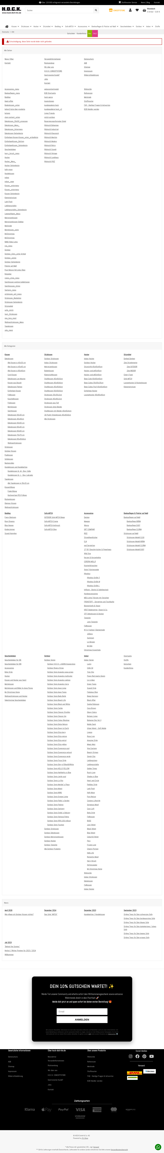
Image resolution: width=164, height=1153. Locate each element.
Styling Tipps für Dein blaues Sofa (136, 922)
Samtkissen (12, 410)
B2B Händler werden (94, 1081)
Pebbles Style (92, 784)
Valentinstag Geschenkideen (15, 700)
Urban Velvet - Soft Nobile (96, 728)
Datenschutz (112, 1034)
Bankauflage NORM (134, 521)
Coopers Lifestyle (93, 800)
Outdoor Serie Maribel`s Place (58, 784)
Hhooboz (87, 573)
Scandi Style (91, 688)
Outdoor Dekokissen (51, 832)
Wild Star (87, 553)
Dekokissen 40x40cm (16, 419)
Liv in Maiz (91, 680)
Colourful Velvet (93, 836)
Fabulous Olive (92, 692)
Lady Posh (91, 788)
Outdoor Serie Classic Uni (56, 716)
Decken (86, 517)
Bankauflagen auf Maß (132, 517)
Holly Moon (91, 792)
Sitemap (11, 1066)
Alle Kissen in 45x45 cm (17, 366)
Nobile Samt (91, 724)
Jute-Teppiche (92, 621)
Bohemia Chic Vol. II (94, 720)
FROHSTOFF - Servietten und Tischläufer (99, 601)
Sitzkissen (9, 447)
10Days (90, 634)
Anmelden (82, 1019)
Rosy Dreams (10, 521)
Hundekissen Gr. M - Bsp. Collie (19, 471)
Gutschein (127, 664)
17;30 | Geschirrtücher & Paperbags (97, 549)
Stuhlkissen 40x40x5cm (53, 378)
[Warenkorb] (151, 10)
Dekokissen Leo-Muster (16, 378)
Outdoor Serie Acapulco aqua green (60, 672)
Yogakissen (9, 479)
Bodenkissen (49, 370)
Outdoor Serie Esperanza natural (59, 752)
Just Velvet (91, 824)
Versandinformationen (56, 1060)
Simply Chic (91, 756)
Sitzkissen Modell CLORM (136, 545)
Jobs (49, 1084)
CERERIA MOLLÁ (90, 561)
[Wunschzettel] (137, 10)
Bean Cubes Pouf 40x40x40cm (95, 386)
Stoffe (126, 660)
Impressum (12, 1071)
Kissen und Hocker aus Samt (15, 680)
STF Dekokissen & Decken (94, 613)
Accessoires (9, 668)
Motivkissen (12, 406)
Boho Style (9, 672)
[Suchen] (59, 10)
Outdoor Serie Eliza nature (57, 736)
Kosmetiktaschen (90, 565)
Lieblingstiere (92, 760)
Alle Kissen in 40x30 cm (17, 362)
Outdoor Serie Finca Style (56, 760)
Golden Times (92, 768)
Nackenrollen (9, 463)
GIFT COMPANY (89, 529)
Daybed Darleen (129, 358)
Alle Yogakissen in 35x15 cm (18, 483)
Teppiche (87, 617)
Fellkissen (11, 394)
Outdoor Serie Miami (54, 788)
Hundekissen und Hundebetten (16, 467)
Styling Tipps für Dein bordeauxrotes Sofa (139, 918)
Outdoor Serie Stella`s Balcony (58, 812)
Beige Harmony (92, 696)
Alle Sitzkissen (49, 419)
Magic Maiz (91, 744)
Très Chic (90, 672)
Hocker (7, 676)
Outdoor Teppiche (50, 844)
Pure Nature (91, 796)
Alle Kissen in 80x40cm (16, 370)
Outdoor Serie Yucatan (55, 824)
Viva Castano (92, 748)
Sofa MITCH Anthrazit (52, 525)
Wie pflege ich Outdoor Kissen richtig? (19, 914)
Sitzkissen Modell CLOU (135, 537)
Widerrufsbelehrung (15, 1076)
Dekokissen (9, 358)
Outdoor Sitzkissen (51, 358)
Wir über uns (52, 1070)
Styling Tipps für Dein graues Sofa (136, 937)
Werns (86, 525)
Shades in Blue (92, 776)
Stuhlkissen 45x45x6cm (53, 386)
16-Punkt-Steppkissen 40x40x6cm (57, 415)
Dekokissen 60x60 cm (16, 431)
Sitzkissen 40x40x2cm (53, 398)
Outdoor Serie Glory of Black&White (60, 764)
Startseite (128, 656)
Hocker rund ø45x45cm (93, 370)
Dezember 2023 (90, 910)
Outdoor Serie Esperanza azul (58, 748)
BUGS (89, 820)
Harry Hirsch (91, 861)
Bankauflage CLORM (134, 529)
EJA (85, 541)
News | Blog (145, 2)
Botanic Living (92, 716)
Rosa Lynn (91, 736)
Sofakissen (9, 459)
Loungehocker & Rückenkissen (135, 382)
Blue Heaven (9, 525)
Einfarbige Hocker (90, 390)
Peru (88, 840)
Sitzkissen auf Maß (131, 533)
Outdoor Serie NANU (54, 792)
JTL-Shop (85, 1138)
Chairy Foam (128, 374)
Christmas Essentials (92, 650)
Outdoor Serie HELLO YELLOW (58, 768)
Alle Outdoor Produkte (52, 848)
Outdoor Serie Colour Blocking (58, 720)
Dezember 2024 (50, 910)
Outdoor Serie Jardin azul (56, 776)
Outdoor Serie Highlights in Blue (59, 772)
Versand (96, 1147)
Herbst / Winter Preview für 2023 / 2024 (20, 950)
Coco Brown (91, 708)
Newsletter (52, 1056)
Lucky (89, 664)
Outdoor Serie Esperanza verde (58, 756)
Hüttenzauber (92, 865)
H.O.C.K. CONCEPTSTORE (57, 1075)
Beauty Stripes (92, 752)
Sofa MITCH (128, 378)
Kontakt (157, 2)
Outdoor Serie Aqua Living (56, 688)
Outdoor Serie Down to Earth (58, 728)
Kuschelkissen (13, 398)
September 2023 (130, 910)
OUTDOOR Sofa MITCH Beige (54, 517)
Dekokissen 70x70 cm (16, 435)
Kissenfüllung (10, 487)
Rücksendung (53, 1065)
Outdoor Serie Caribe (55, 708)
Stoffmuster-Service (128, 2)
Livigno (89, 732)
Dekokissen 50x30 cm (16, 415)
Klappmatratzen (130, 386)
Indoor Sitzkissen (50, 362)
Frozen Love (91, 844)
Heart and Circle (93, 780)
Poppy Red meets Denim (96, 676)
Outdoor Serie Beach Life (56, 700)
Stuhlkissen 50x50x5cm (53, 390)
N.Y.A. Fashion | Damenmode (94, 629)
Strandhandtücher (90, 537)
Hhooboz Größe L (93, 585)
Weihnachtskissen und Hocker (16, 696)
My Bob (89, 646)
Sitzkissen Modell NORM (136, 541)
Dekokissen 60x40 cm (16, 427)
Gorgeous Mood (93, 804)
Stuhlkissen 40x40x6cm (53, 382)
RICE (85, 533)
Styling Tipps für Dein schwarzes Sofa (138, 914)
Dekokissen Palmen (15, 386)
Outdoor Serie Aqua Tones (57, 692)
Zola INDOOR (131, 370)
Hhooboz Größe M (93, 581)
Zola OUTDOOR (132, 366)
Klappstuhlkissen (50, 374)
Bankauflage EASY (133, 525)
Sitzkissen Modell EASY (135, 549)
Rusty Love (91, 772)
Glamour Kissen (10, 503)
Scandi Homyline (11, 533)
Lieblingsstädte (93, 764)
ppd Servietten (89, 545)
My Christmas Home (12, 692)
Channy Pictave (92, 848)
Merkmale (90, 1066)
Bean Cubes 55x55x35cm (93, 382)
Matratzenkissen (50, 366)
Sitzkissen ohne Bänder (53, 406)
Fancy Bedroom (10, 517)
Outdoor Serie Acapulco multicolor (59, 676)
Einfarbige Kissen (14, 390)
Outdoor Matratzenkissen (53, 836)
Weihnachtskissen (15, 443)
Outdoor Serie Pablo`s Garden (58, 800)
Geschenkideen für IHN (13, 664)
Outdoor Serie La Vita (55, 780)
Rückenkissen (10, 499)
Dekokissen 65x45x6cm (17, 439)
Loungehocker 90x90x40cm (94, 394)
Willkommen (9, 954)
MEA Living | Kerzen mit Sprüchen (96, 597)
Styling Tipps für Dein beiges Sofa (136, 933)
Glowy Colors (92, 712)
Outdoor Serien (49, 660)
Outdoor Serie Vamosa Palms (58, 816)
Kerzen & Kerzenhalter (92, 557)
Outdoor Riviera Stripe (55, 668)
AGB (90, 1034)
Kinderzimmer (10, 529)
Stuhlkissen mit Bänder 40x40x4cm (57, 410)
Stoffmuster (92, 1071)
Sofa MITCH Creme (51, 521)
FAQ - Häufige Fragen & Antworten (100, 1076)
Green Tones (91, 684)
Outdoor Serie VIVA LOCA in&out (59, 820)
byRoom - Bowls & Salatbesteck (96, 589)
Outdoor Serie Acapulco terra (58, 684)
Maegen (87, 521)
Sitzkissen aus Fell (51, 402)
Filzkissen (11, 402)
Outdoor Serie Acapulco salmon (58, 680)
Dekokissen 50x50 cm (16, 423)
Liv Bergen (91, 642)
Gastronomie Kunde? (55, 1080)
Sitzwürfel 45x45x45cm (93, 366)
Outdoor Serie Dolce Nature (57, 724)
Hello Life (90, 853)
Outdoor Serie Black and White (58, 704)
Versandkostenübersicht (119, 1149)
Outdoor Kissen (10, 451)
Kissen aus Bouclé (14, 382)
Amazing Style (92, 740)
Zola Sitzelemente (130, 362)
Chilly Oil (90, 668)
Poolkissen (9, 455)
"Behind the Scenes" (12, 946)
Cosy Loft (90, 808)
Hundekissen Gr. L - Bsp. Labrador (20, 475)
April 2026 (8, 910)
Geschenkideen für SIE (13, 660)
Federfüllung (12, 491)
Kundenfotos (128, 668)
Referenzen (91, 1061)
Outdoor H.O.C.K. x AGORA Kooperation (61, 664)
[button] (117, 10)
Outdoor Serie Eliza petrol (56, 740)
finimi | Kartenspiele (91, 569)
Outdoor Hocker (90, 362)
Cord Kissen (12, 374)
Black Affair (91, 700)
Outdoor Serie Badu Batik (56, 696)
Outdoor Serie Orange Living (57, 796)
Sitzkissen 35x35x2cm (53, 394)
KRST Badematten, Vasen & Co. (96, 609)
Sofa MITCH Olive (50, 529)
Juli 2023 (8, 942)
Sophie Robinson (93, 704)
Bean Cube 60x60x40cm (93, 378)
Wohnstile (88, 873)
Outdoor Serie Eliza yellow (57, 744)
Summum (90, 638)
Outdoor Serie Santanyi (55, 808)
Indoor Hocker (89, 358)
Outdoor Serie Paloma (55, 804)
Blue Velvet (91, 832)
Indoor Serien (89, 660)
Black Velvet (91, 828)
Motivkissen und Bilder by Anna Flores (19, 688)
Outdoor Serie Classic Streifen (58, 712)
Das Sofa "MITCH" (50, 914)
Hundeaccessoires (91, 593)
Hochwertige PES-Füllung (17, 495)
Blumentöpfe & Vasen (92, 605)
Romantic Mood (93, 857)
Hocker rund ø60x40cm (93, 374)
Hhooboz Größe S (93, 577)
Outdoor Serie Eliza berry (56, 732)
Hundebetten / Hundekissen (94, 914)
